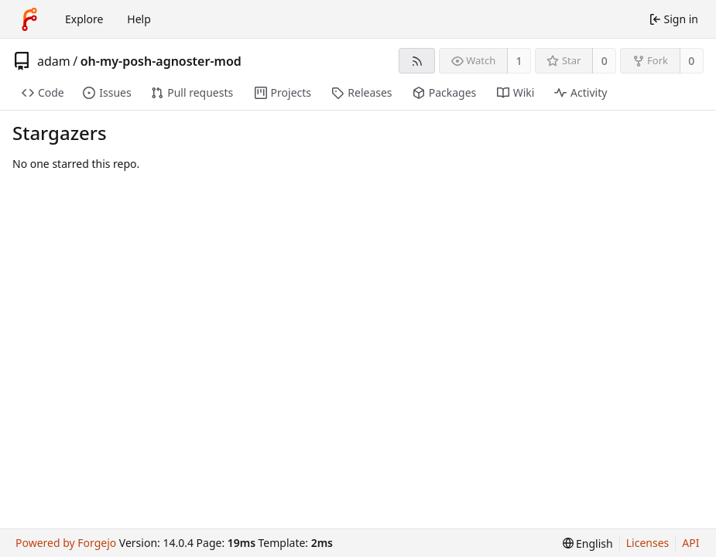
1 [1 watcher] (519, 60)
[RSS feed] (417, 60)
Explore (84, 19)
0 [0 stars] (604, 60)
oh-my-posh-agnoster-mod (161, 61)
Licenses (648, 542)
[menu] (588, 543)
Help (139, 19)
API (690, 542)
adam (53, 61)
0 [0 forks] (691, 60)
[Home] (29, 19)
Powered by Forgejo (65, 542)
